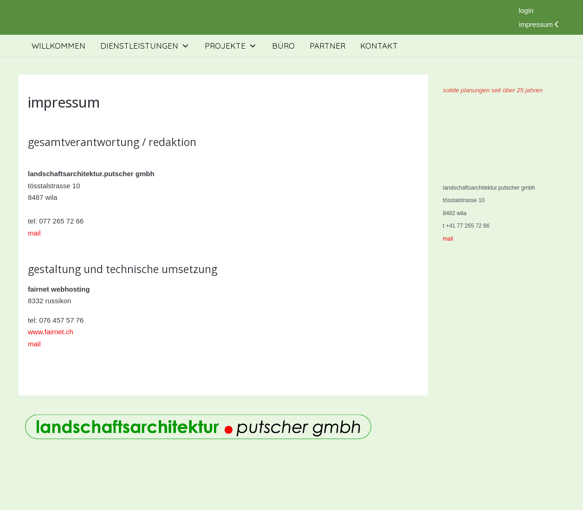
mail (34, 233)
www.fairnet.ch (50, 332)
